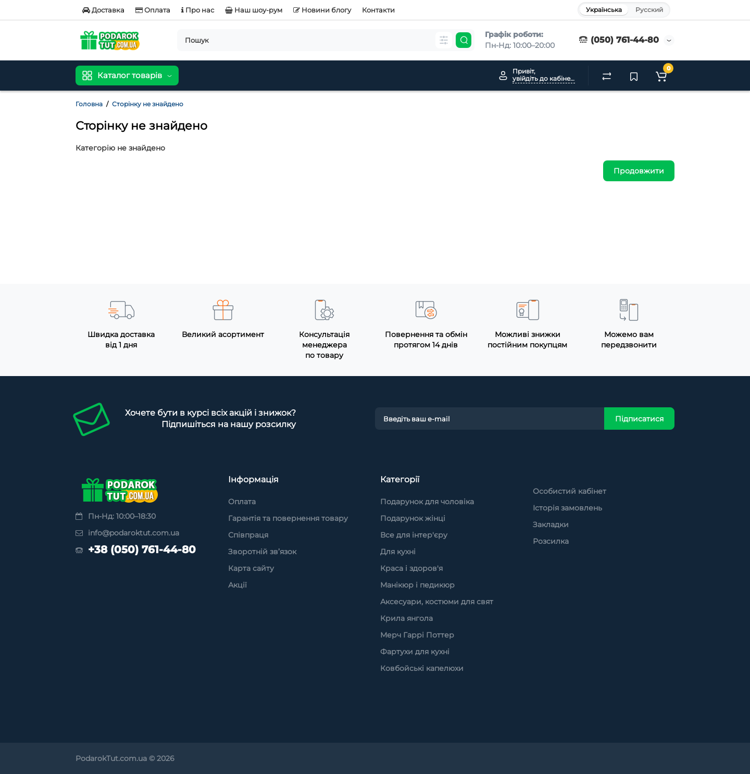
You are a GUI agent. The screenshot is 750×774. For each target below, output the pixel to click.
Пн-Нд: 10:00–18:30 (116, 516)
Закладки (551, 524)
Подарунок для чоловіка (427, 501)
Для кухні (398, 551)
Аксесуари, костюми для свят (436, 601)
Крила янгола (406, 618)
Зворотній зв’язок (262, 551)
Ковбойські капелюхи (422, 668)
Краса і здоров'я (411, 568)
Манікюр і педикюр (417, 585)
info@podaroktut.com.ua (127, 533)
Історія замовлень (567, 508)
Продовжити (639, 171)
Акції (237, 585)
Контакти (378, 10)
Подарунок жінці (412, 518)
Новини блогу (322, 10)
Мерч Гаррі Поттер (417, 635)
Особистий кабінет (569, 491)
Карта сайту (251, 568)
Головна (89, 104)
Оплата (152, 10)
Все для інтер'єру (413, 535)
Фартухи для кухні (414, 651)
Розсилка (551, 541)
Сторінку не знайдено (147, 104)
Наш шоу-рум (253, 10)
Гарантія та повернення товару (288, 518)
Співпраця (248, 535)
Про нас (197, 10)
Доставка (103, 10)
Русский (649, 10)
